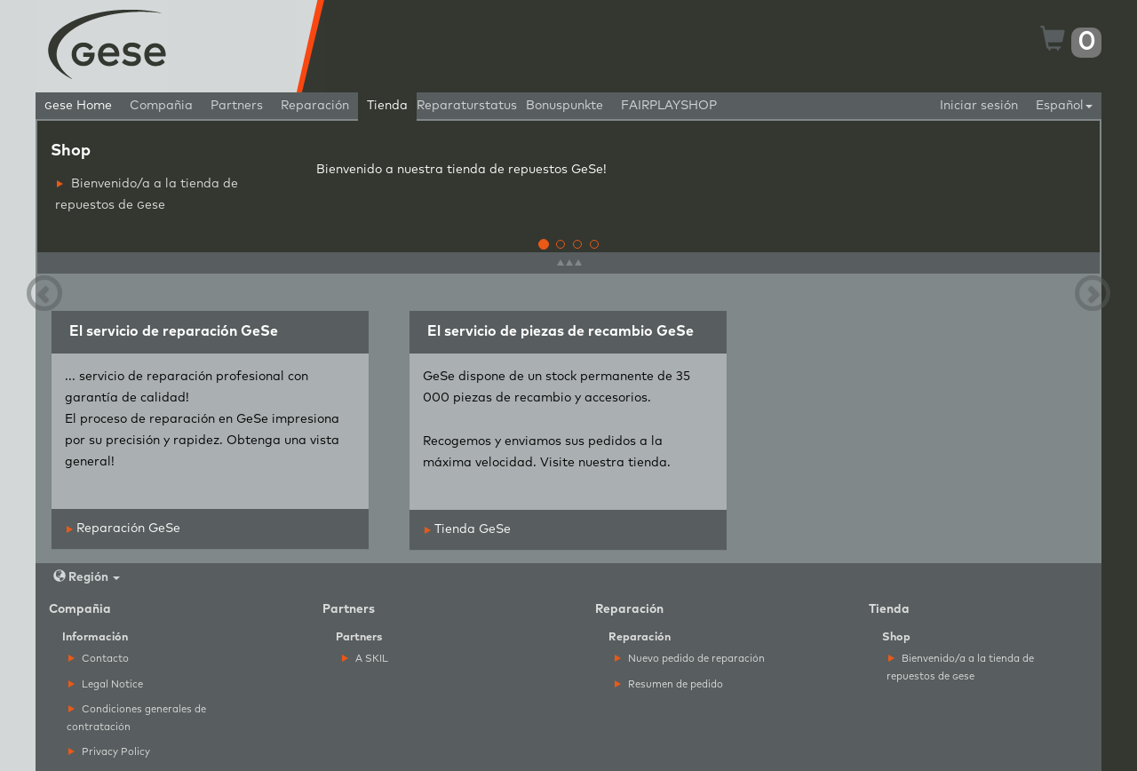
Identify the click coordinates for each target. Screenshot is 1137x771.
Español (1064, 105)
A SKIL (365, 659)
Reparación (315, 105)
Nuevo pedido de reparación (690, 659)
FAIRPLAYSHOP (669, 105)
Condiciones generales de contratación (136, 717)
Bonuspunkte (564, 105)
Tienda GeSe (468, 529)
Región (86, 577)
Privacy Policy (109, 752)
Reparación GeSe (123, 528)
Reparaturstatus (467, 105)
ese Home (78, 105)
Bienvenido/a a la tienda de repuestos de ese (146, 194)
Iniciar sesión (979, 105)
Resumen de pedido (669, 684)
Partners (237, 105)
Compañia (161, 105)
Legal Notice (105, 684)
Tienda (387, 105)
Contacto (98, 659)
